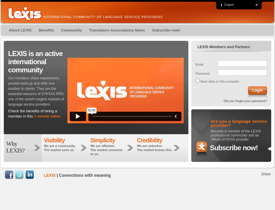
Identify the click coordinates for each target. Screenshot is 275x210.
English (227, 5)
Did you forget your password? (245, 101)
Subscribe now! (234, 148)
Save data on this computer (219, 81)
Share (266, 174)
